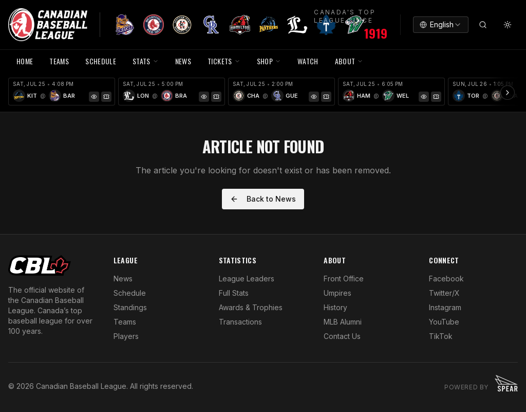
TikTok (441, 336)
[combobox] (440, 24)
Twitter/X (444, 293)
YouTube (444, 321)
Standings (130, 307)
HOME (24, 61)
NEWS (183, 61)
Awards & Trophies (251, 307)
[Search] (483, 24)
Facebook (446, 278)
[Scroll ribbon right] (507, 92)
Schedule (130, 293)
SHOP (269, 61)
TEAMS (59, 61)
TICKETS (224, 61)
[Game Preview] (94, 97)
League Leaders (246, 278)
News (123, 278)
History (335, 307)
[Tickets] (106, 97)
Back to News (263, 198)
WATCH (307, 61)
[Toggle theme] (507, 24)
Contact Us (342, 336)
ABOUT (349, 61)
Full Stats (234, 293)
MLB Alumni (343, 321)
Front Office (344, 278)
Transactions (240, 321)
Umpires (337, 293)
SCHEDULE (100, 61)
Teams (125, 321)
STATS (146, 61)
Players (126, 336)
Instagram (445, 307)
